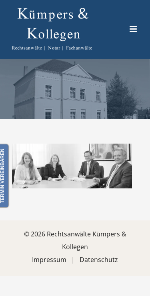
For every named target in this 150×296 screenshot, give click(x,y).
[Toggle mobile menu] (134, 29)
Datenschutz (99, 259)
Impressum (49, 259)
